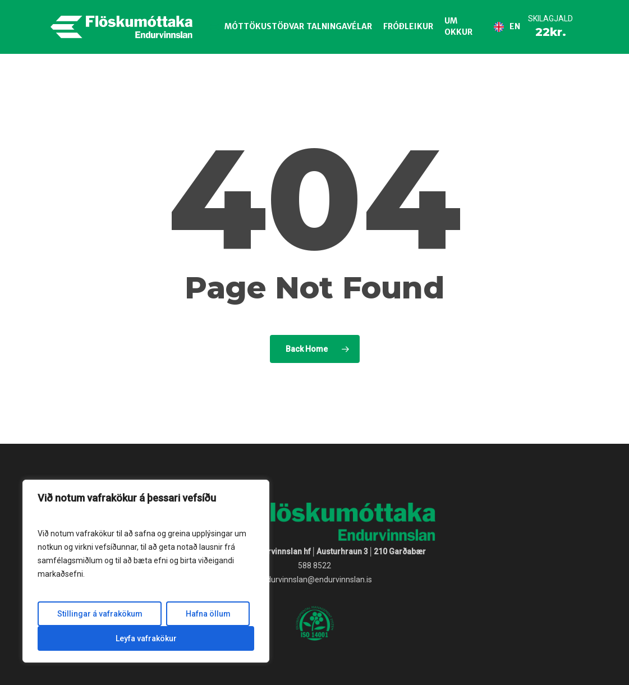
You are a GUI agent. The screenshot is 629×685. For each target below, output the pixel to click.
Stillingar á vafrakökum (100, 613)
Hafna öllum (208, 613)
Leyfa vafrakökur (146, 638)
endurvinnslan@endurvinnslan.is (315, 579)
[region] (145, 571)
